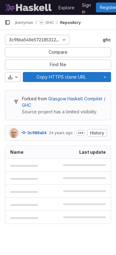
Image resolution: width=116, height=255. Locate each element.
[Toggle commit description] (81, 133)
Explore (66, 7)
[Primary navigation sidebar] (7, 22)
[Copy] (61, 77)
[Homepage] (28, 7)
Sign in (86, 6)
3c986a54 (33, 132)
